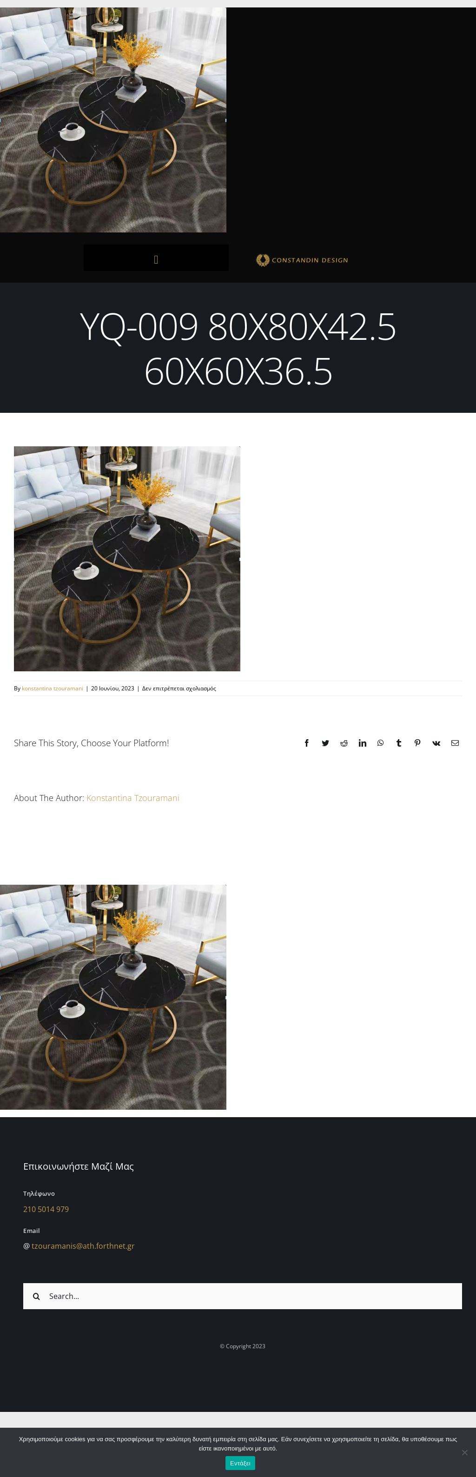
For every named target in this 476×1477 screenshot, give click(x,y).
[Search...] (242, 1296)
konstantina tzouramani (52, 688)
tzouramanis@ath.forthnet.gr (83, 1246)
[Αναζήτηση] (36, 1296)
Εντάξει (240, 1463)
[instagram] (216, 1373)
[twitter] (251, 1373)
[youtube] (269, 1373)
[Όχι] (464, 1452)
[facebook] (234, 1373)
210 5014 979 (46, 1209)
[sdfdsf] (319, 255)
